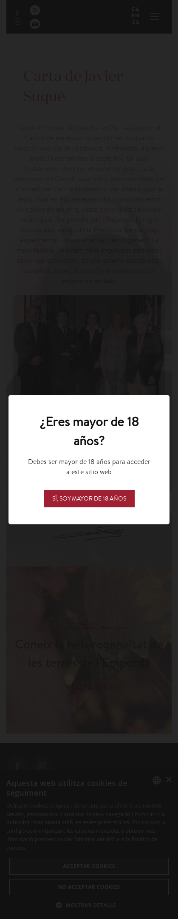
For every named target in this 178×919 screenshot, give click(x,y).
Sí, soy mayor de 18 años (89, 498)
